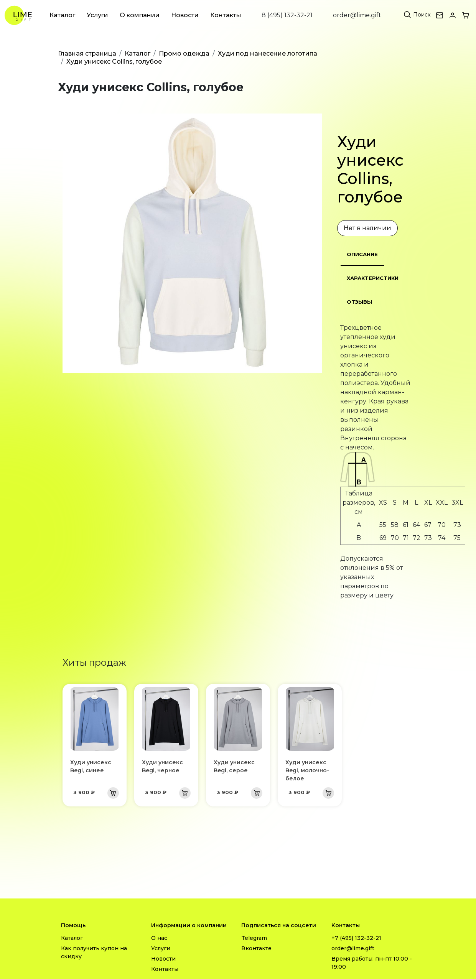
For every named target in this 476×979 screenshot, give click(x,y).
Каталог (62, 15)
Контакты (225, 15)
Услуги (97, 15)
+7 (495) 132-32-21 (356, 938)
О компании (140, 15)
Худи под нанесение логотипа (267, 53)
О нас (159, 938)
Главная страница (87, 53)
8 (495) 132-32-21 (287, 15)
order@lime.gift (357, 15)
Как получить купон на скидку (94, 952)
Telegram (254, 938)
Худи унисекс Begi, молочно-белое (307, 770)
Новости (185, 15)
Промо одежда (184, 53)
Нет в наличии (367, 228)
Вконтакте (256, 948)
